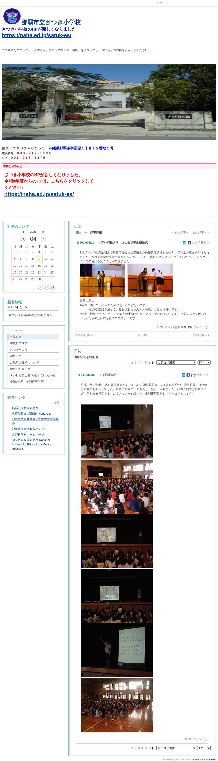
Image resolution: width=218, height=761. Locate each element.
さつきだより (18, 349)
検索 (56, 402)
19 (14, 273)
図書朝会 (109, 375)
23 (39, 273)
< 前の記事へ (180, 232)
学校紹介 (15, 337)
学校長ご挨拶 (18, 343)
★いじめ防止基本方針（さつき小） (33, 375)
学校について (18, 356)
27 (20, 280)
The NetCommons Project (203, 759)
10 (45, 259)
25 (52, 273)
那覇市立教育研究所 (25, 408)
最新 (17, 307)
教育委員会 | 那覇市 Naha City (31, 413)
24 (45, 273)
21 (26, 273)
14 (26, 266)
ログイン (162, 3)
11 (52, 259)
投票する (170, 327)
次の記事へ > (200, 232)
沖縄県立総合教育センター (29, 429)
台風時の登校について (24, 362)
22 (32, 273)
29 (14, 252)
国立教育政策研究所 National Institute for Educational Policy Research (31, 444)
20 (20, 273)
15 (32, 266)
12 (14, 266)
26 (14, 280)
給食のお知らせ (20, 368)
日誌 (78, 232)
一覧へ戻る (142, 335)
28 (26, 280)
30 (20, 252)
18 (52, 266)
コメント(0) (201, 327)
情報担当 (203, 242)
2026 (33, 231)
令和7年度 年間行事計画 (27, 381)
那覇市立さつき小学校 (51, 22)
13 (20, 266)
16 (39, 266)
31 (26, 252)
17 (45, 266)
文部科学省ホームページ (28, 434)
